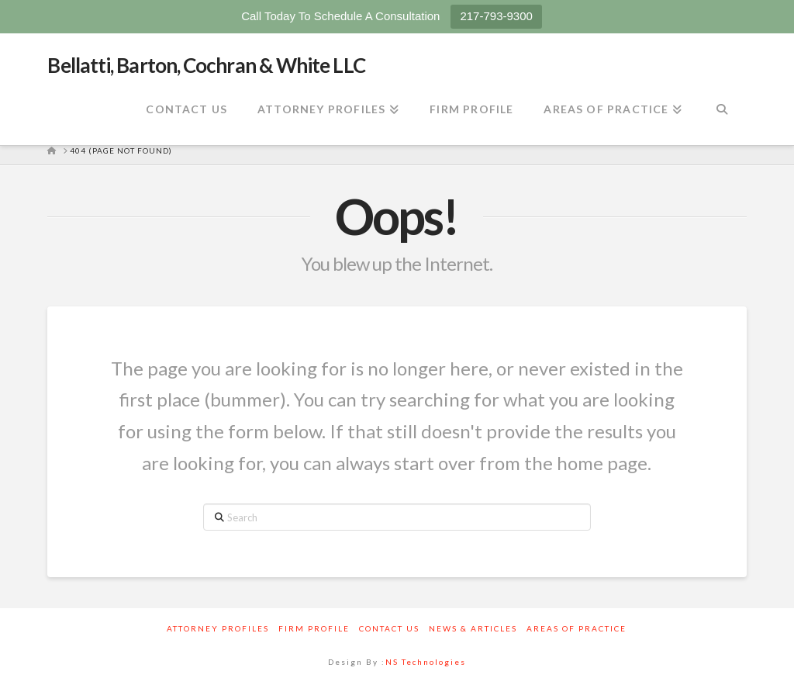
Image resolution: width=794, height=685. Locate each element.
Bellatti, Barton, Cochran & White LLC (205, 65)
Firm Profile (314, 628)
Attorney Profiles (218, 628)
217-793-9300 (496, 15)
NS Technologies (425, 661)
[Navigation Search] (721, 110)
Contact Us (389, 628)
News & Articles (473, 628)
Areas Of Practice (576, 628)
